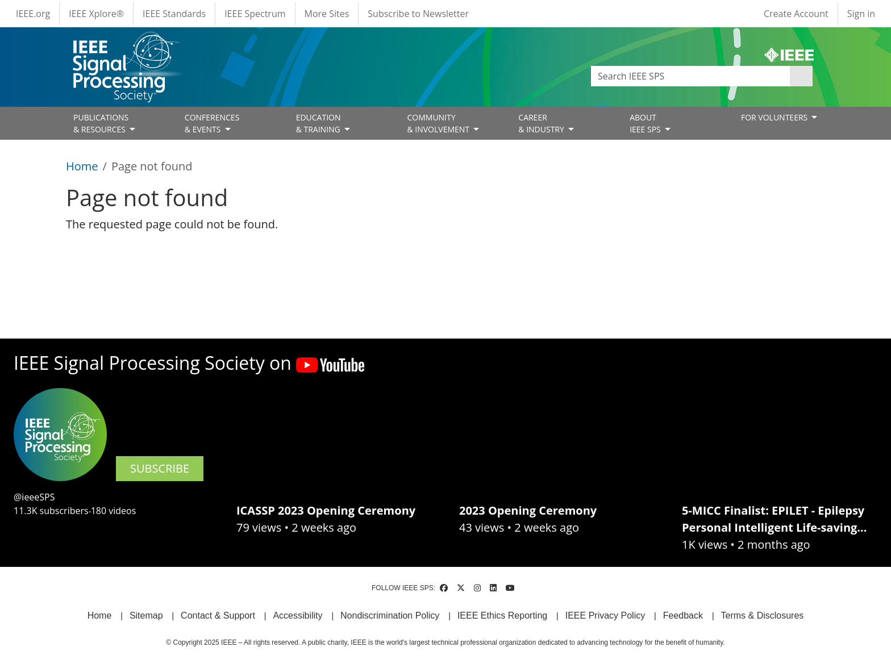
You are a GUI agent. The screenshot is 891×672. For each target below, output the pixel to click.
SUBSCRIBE (159, 468)
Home (82, 166)
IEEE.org (33, 13)
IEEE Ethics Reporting (502, 615)
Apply (801, 76)
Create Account (796, 13)
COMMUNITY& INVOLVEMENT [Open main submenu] (439, 123)
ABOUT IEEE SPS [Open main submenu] (646, 123)
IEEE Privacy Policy (605, 615)
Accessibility (297, 615)
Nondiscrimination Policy (389, 615)
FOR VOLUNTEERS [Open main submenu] (775, 117)
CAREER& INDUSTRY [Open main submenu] (542, 123)
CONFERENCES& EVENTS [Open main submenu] (212, 123)
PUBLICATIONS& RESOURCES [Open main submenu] (100, 123)
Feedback (683, 615)
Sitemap (146, 615)
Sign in (861, 13)
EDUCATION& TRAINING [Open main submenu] (319, 123)
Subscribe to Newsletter (418, 13)
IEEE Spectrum (254, 13)
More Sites (327, 13)
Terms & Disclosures (762, 615)
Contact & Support (218, 615)
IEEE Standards (174, 13)
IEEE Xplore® (96, 13)
